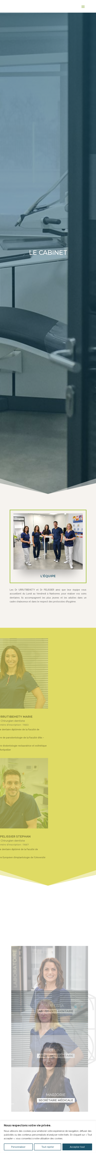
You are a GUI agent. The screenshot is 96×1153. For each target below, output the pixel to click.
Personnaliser (18, 1147)
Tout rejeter (47, 1147)
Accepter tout (77, 1147)
